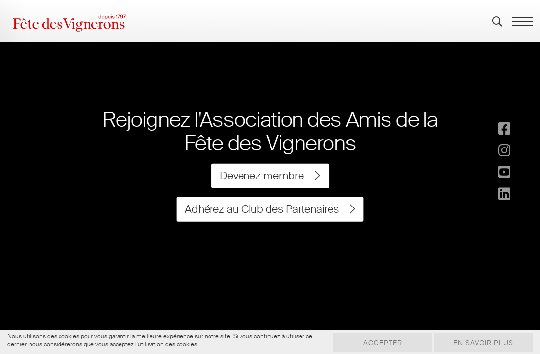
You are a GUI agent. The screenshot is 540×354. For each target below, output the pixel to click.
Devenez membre (270, 176)
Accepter (382, 342)
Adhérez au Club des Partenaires (270, 209)
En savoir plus (483, 342)
